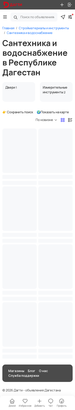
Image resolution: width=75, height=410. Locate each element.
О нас (43, 371)
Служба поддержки (23, 375)
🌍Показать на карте (53, 112)
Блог (31, 371)
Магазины (16, 371)
